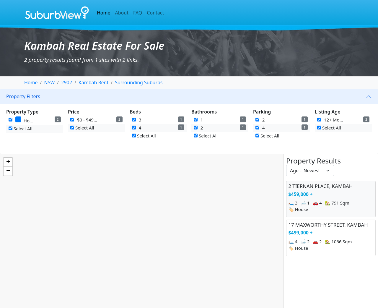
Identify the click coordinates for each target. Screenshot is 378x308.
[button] (8, 162)
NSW (49, 82)
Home (103, 12)
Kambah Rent (93, 82)
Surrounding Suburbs (138, 82)
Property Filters (23, 96)
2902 (66, 82)
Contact (155, 12)
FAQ (137, 12)
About (121, 12)
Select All (20, 129)
